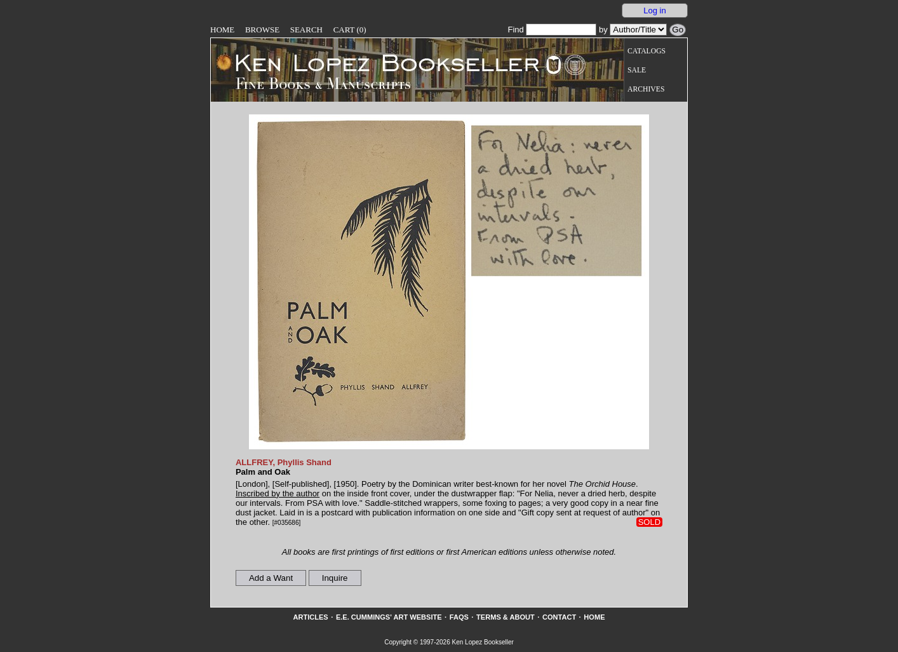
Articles (310, 617)
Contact (559, 617)
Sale (636, 70)
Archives (645, 89)
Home (222, 29)
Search (306, 29)
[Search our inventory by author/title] (638, 30)
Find (551, 29)
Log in (654, 10)
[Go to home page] (378, 62)
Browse (262, 29)
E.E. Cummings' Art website (389, 617)
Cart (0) (349, 29)
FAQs (459, 617)
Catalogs (646, 51)
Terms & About (505, 617)
